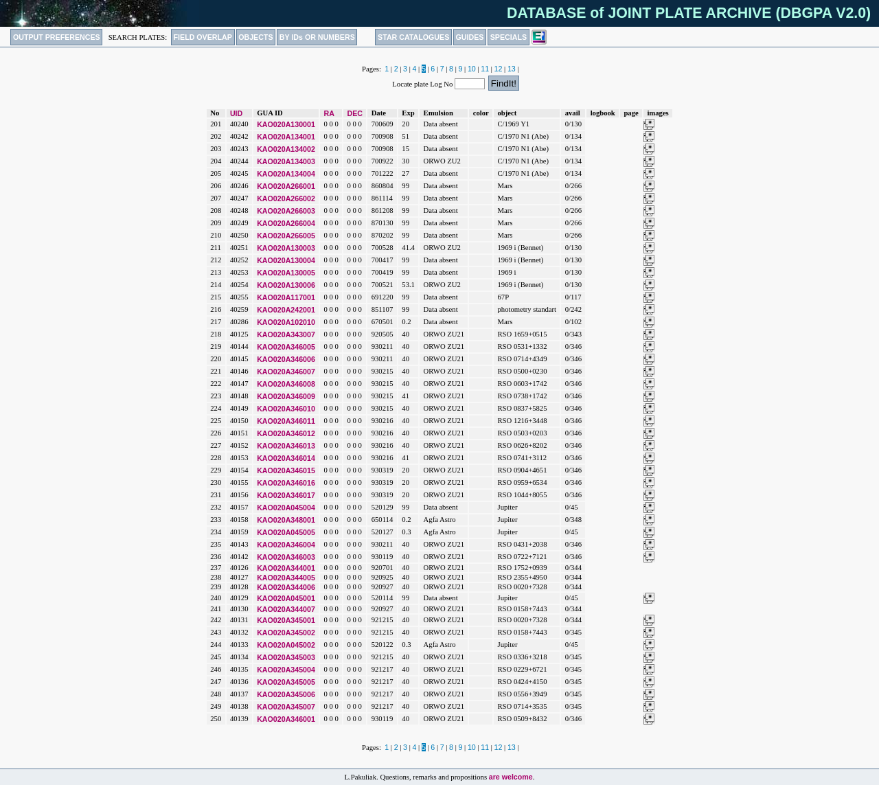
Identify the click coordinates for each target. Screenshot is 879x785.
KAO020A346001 (286, 719)
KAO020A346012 (286, 433)
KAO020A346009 (286, 396)
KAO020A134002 (286, 149)
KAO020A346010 (286, 409)
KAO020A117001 (286, 297)
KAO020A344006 (286, 587)
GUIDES (470, 37)
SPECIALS (508, 37)
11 (485, 69)
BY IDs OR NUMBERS (317, 37)
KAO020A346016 (286, 483)
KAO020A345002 (286, 632)
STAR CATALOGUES (413, 37)
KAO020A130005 (286, 273)
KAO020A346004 (286, 545)
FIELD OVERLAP (203, 37)
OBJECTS (255, 37)
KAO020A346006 (286, 359)
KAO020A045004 (286, 507)
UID (236, 113)
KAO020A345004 (286, 669)
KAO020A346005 (286, 347)
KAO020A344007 (286, 609)
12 (498, 69)
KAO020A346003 (286, 557)
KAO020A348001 (286, 520)
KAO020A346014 (286, 458)
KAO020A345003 (286, 657)
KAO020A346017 (286, 495)
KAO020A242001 (286, 310)
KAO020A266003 (286, 211)
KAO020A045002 (286, 645)
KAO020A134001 (286, 137)
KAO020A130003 (286, 248)
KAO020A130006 (286, 285)
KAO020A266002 (286, 198)
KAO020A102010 (286, 322)
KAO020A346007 (286, 371)
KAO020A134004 (286, 174)
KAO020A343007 (286, 334)
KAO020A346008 (286, 384)
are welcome (511, 777)
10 (472, 69)
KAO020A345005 (286, 682)
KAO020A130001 (286, 124)
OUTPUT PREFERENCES (56, 37)
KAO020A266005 (286, 235)
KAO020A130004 (286, 260)
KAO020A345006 (286, 694)
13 (511, 69)
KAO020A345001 (286, 620)
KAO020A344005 (286, 577)
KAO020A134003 (286, 161)
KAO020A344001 (286, 568)
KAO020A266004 (286, 223)
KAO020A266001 (286, 186)
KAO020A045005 (286, 532)
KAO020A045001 (286, 598)
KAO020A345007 (286, 707)
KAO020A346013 (286, 446)
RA (329, 113)
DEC (355, 113)
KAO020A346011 (286, 421)
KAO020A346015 (286, 470)
